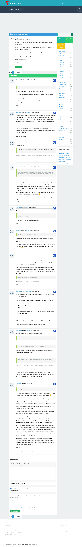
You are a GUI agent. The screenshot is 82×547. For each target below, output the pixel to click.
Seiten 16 (12, 534)
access (69, 159)
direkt (15, 534)
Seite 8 (15, 530)
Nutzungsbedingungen (66, 531)
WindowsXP (61, 64)
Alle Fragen (33, 10)
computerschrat (29, 112)
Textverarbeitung (62, 82)
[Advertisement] (41, 22)
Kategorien (52, 10)
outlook (63, 157)
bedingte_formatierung (63, 163)
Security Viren (61, 91)
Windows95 (60, 75)
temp (59, 144)
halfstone (28, 142)
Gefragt (16, 38)
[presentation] (20, 503)
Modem (60, 122)
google (63, 159)
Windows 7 (60, 60)
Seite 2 (12, 529)
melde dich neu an (22, 507)
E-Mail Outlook (61, 93)
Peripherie (60, 106)
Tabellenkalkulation (62, 84)
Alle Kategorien (61, 51)
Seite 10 (6, 532)
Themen (48, 10)
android (69, 157)
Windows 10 (61, 55)
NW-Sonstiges (61, 126)
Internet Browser (62, 97)
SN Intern (60, 139)
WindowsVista (61, 62)
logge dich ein (14, 507)
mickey (29, 39)
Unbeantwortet (43, 10)
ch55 (27, 79)
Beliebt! (37, 10)
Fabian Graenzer (25, 544)
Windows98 (60, 73)
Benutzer (57, 10)
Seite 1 (9, 529)
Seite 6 (9, 530)
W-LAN (59, 119)
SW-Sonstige (61, 99)
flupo (27, 383)
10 (64, 155)
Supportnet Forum (16, 9)
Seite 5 (6, 530)
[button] (13, 463)
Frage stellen (62, 10)
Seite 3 (15, 529)
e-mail (69, 163)
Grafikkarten (61, 104)
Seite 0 (6, 529)
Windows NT (61, 69)
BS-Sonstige (61, 77)
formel (59, 159)
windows (67, 153)
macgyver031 (28, 166)
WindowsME (61, 71)
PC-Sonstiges (61, 135)
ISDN (59, 117)
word (66, 157)
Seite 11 (10, 532)
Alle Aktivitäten (27, 10)
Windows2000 (61, 66)
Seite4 (18, 529)
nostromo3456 (28, 291)
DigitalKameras (61, 110)
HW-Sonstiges (61, 113)
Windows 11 (61, 53)
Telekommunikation (62, 124)
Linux (59, 80)
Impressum (63, 529)
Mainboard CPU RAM (62, 102)
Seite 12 (13, 532)
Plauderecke (25, 38)
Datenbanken (61, 86)
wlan (67, 159)
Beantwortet (18, 79)
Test (59, 141)
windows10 (61, 155)
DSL (59, 115)
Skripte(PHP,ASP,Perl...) (63, 128)
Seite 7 (12, 530)
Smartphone (61, 108)
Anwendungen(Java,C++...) (64, 132)
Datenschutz (63, 534)
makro (66, 155)
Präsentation (61, 95)
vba (63, 153)
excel (60, 153)
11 (70, 163)
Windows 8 (60, 58)
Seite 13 (17, 532)
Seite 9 (18, 530)
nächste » (19, 72)
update (63, 161)
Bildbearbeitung (62, 88)
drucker (60, 161)
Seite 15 (7, 534)
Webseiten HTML (62, 130)
